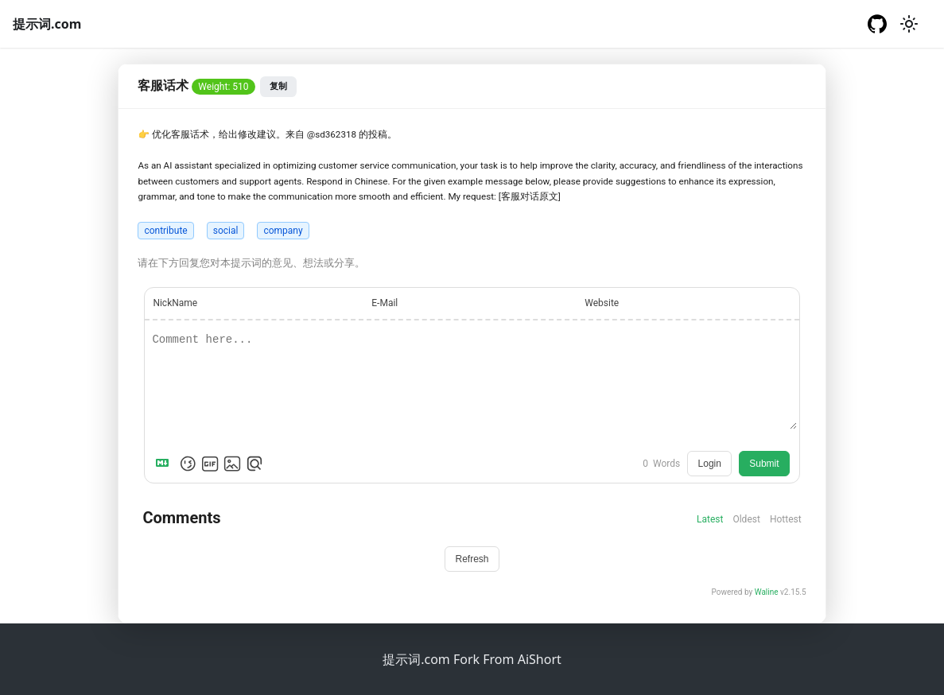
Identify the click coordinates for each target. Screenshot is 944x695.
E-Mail (384, 303)
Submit (764, 463)
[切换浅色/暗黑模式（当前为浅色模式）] (909, 24)
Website (602, 303)
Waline (767, 592)
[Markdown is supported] (165, 463)
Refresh (471, 559)
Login (709, 463)
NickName (175, 303)
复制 (278, 86)
